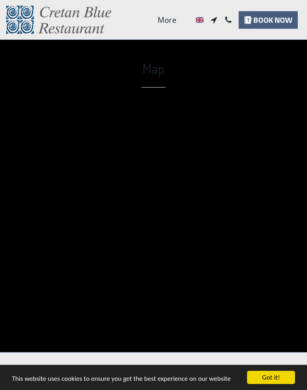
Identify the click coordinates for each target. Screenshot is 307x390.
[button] (214, 20)
